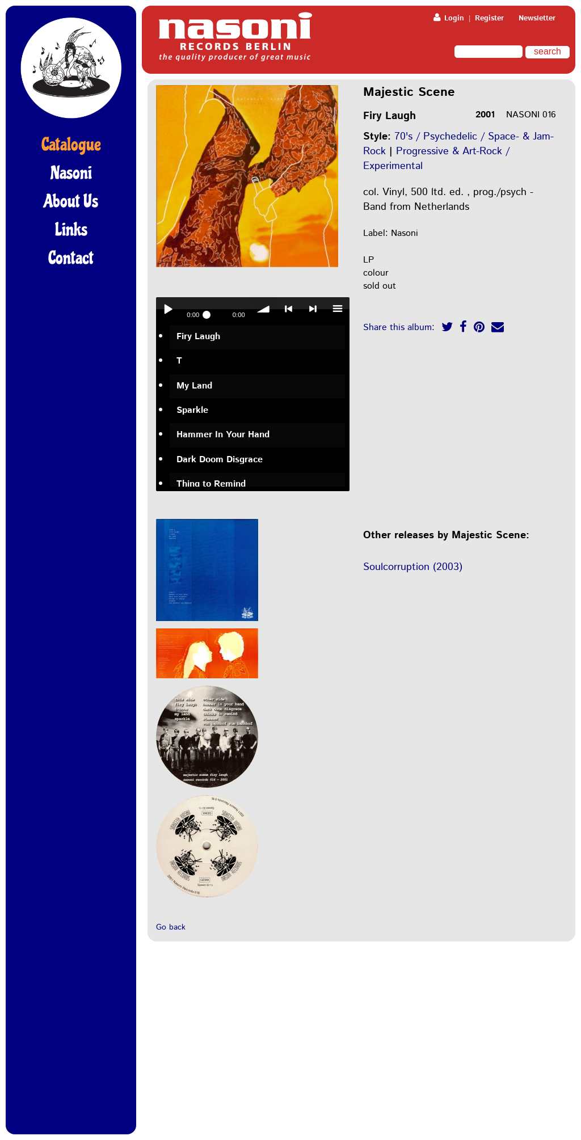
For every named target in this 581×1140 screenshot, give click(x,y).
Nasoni (71, 173)
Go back (171, 927)
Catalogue (71, 144)
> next (313, 309)
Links (71, 229)
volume (264, 309)
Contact (71, 258)
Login (448, 18)
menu (338, 309)
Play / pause (168, 309)
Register (489, 18)
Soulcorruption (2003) (412, 567)
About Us (71, 201)
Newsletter (537, 18)
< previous (289, 309)
